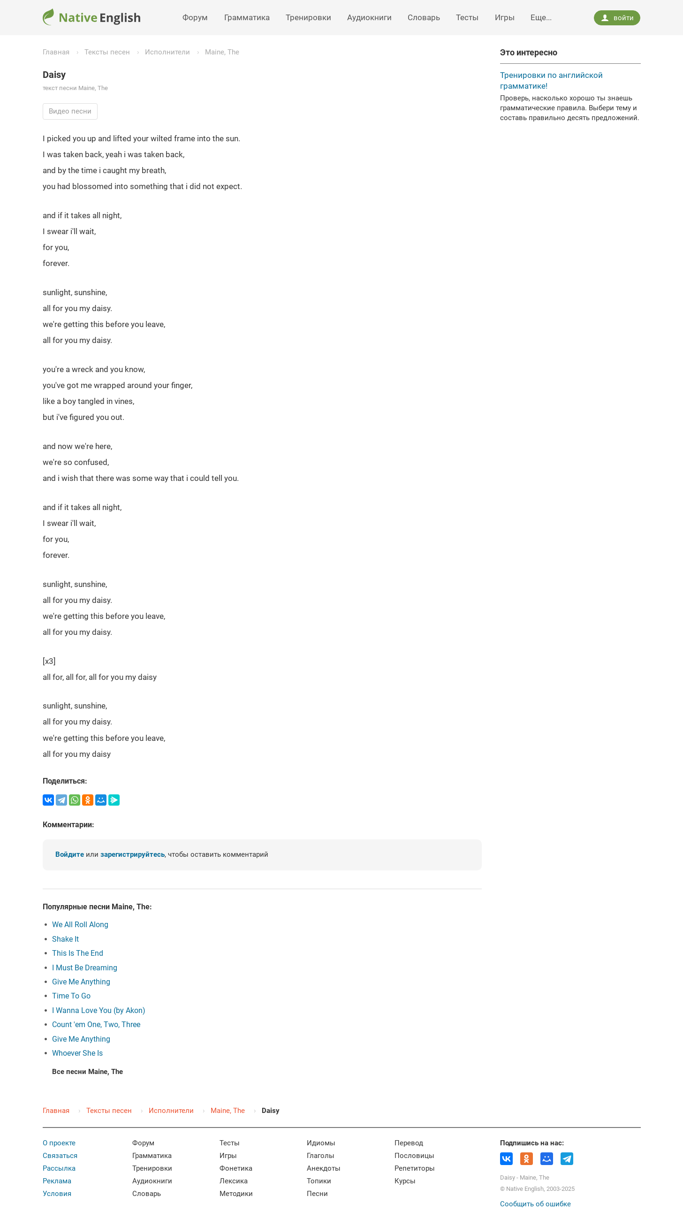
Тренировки (308, 17)
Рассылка (59, 1168)
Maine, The (222, 52)
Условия (57, 1193)
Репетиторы (415, 1168)
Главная (56, 52)
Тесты (467, 17)
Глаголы (320, 1155)
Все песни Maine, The (87, 1071)
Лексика (234, 1181)
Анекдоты (324, 1168)
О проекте (59, 1143)
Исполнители (167, 52)
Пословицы (414, 1155)
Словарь (424, 17)
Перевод (409, 1143)
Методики (236, 1193)
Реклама (57, 1181)
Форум (195, 17)
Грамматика (247, 17)
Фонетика (236, 1168)
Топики (319, 1181)
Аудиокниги (369, 17)
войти (617, 18)
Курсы (405, 1181)
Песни (317, 1193)
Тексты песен (107, 52)
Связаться (60, 1155)
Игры (505, 17)
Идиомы (321, 1143)
